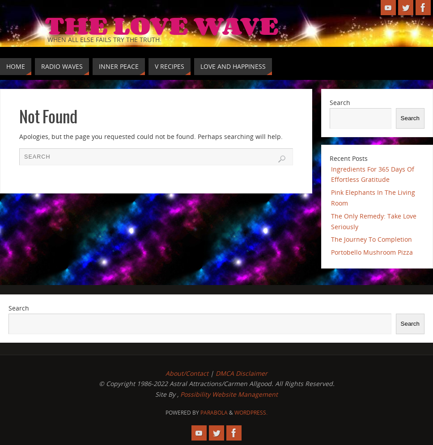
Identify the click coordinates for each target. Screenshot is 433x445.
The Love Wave (162, 25)
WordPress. (250, 412)
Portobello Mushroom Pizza (372, 252)
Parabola (214, 412)
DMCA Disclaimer (241, 373)
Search (340, 102)
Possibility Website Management (229, 394)
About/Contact (187, 373)
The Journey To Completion (371, 239)
